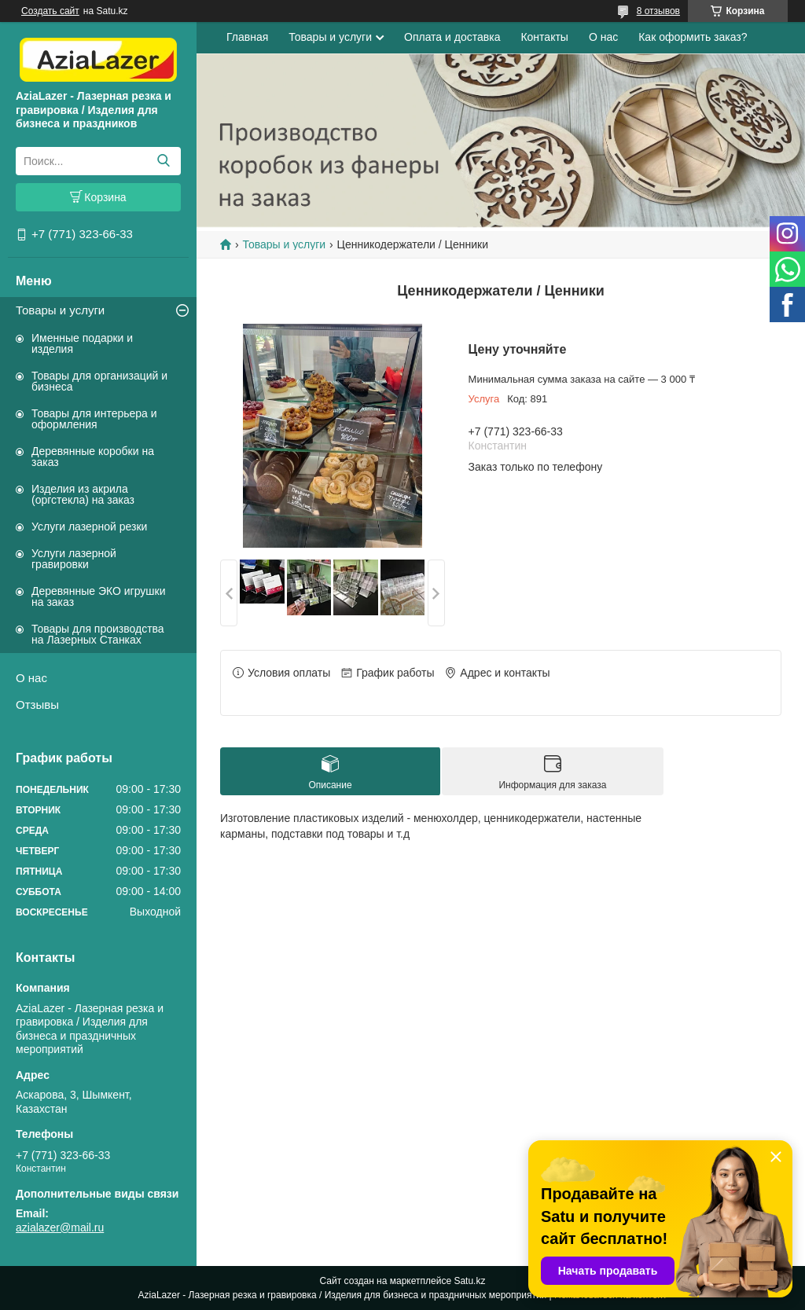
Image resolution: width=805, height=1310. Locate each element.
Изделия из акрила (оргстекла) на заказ (82, 494)
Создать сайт (50, 11)
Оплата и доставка (452, 37)
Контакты (544, 37)
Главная (247, 37)
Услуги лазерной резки (89, 526)
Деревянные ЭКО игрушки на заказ (98, 596)
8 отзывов (658, 11)
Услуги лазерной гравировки (73, 559)
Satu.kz (469, 1280)
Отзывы (37, 704)
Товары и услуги (60, 310)
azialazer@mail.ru (60, 1227)
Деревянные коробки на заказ (92, 456)
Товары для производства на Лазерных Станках (97, 634)
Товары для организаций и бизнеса (99, 381)
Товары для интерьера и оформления (94, 419)
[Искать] (163, 161)
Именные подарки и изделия (82, 343)
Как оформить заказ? (692, 37)
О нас (31, 677)
